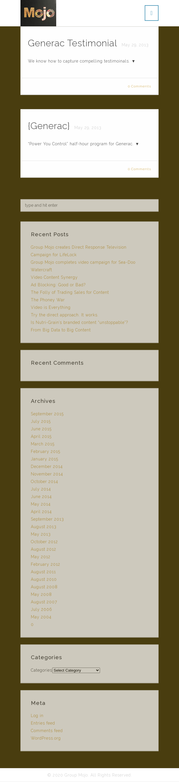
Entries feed (43, 724)
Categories (41, 671)
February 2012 (45, 565)
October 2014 (44, 483)
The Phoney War (48, 301)
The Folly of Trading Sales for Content (70, 293)
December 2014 (47, 467)
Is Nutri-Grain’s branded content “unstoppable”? (79, 323)
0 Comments (139, 86)
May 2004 (41, 618)
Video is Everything (51, 308)
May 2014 (41, 505)
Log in (37, 717)
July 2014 (41, 490)
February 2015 (45, 452)
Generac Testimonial (74, 43)
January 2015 (44, 460)
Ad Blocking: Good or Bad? (58, 286)
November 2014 (47, 475)
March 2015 (42, 445)
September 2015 (47, 415)
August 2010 (44, 580)
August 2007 (44, 603)
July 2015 (41, 422)
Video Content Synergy (54, 278)
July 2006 (41, 610)
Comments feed (47, 732)
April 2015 (41, 437)
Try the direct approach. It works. (65, 316)
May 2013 (41, 535)
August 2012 (43, 550)
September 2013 (47, 520)
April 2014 (41, 513)
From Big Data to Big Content (61, 331)
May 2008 (41, 595)
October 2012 (44, 543)
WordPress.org (46, 739)
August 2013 (43, 528)
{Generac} (50, 126)
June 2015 (41, 430)
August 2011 (43, 573)
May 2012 (40, 558)
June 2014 (41, 498)
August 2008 (44, 588)
